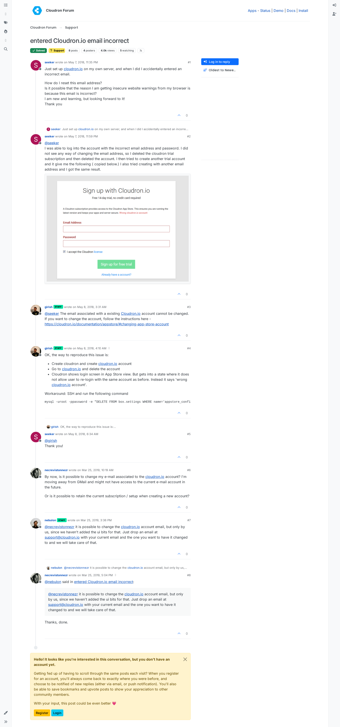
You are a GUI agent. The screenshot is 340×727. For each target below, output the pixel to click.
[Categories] (6, 5)
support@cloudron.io (62, 537)
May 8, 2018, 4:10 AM (91, 348)
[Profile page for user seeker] (36, 65)
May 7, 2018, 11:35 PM (83, 62)
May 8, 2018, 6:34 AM (83, 434)
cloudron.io (73, 69)
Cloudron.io (131, 313)
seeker (49, 62)
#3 (189, 307)
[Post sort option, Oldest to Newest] (220, 70)
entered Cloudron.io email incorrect (103, 581)
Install (303, 10)
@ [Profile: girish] (51, 440)
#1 (189, 62)
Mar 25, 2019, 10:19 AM (97, 470)
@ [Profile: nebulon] (53, 581)
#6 (189, 470)
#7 (189, 520)
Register (42, 713)
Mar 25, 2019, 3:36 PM (96, 520)
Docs (291, 10)
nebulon (50, 520)
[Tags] (6, 22)
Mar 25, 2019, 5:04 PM (97, 575)
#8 (189, 575)
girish (49, 307)
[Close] (185, 659)
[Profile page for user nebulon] (36, 523)
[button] (6, 712)
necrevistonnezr (56, 470)
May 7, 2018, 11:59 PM (83, 136)
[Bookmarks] (6, 40)
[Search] (6, 49)
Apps (252, 10)
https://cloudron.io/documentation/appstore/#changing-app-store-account (107, 324)
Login (57, 713)
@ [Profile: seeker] (52, 143)
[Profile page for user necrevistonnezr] (36, 473)
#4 (189, 348)
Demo (278, 10)
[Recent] (6, 14)
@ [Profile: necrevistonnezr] (59, 527)
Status (265, 10)
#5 (189, 434)
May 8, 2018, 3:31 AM (91, 307)
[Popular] (6, 31)
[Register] (334, 14)
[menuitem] (334, 5)
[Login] (334, 5)
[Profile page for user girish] (36, 310)
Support (57, 50)
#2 (189, 136)
